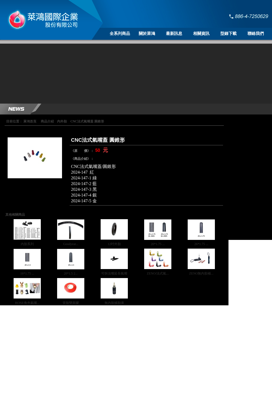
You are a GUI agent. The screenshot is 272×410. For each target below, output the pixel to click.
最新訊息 (174, 33)
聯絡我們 (256, 33)
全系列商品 (120, 33)
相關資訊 (201, 33)
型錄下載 (228, 33)
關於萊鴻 (147, 33)
